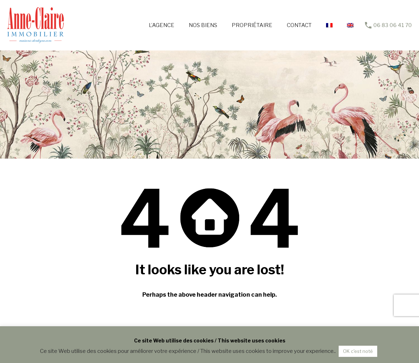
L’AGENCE (161, 25)
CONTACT (299, 25)
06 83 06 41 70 (392, 25)
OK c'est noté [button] (358, 351)
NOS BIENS (203, 25)
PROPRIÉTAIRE (252, 25)
